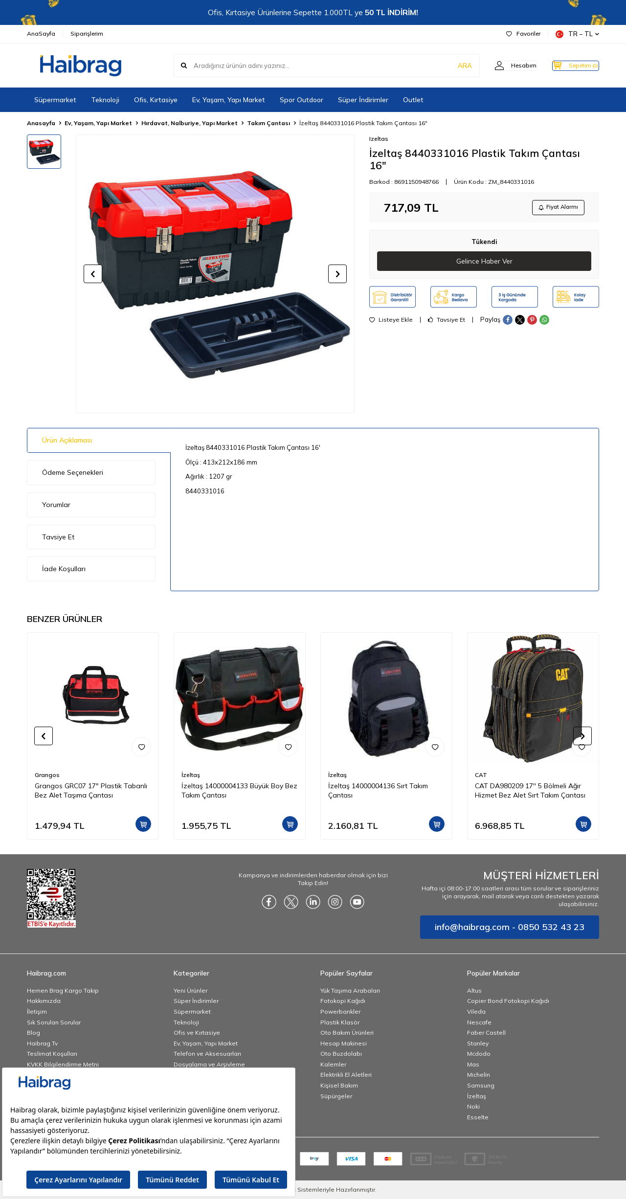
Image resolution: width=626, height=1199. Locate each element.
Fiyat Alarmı (556, 208)
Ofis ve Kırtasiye (197, 1032)
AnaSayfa (41, 33)
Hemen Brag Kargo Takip (63, 990)
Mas (473, 1064)
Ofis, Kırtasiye (156, 99)
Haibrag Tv (42, 1043)
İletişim (37, 1011)
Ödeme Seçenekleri (72, 472)
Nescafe (479, 1022)
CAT (481, 774)
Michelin (478, 1074)
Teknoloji (105, 99)
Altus (474, 990)
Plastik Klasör (339, 1022)
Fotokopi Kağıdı (342, 1000)
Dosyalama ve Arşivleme (209, 1064)
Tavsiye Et (446, 322)
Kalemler (333, 1064)
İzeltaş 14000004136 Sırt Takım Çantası (378, 790)
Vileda (476, 1011)
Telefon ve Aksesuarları (207, 1053)
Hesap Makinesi (343, 1043)
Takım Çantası (268, 123)
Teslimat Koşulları (52, 1053)
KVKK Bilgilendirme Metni (63, 1064)
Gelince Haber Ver (484, 263)
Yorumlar (56, 504)
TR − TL (577, 34)
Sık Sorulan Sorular (54, 1022)
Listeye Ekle (391, 322)
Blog (33, 1032)
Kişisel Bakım (339, 1085)
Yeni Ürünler (190, 990)
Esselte (478, 1117)
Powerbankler (340, 1011)
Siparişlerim (86, 33)
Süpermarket (55, 99)
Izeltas (378, 138)
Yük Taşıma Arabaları (350, 990)
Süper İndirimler (363, 99)
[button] (93, 274)
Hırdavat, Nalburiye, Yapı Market (189, 123)
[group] (215, 274)
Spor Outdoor (301, 99)
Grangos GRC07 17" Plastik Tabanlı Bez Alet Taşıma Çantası (91, 790)
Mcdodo (479, 1053)
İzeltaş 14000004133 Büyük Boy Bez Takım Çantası (239, 790)
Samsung (480, 1085)
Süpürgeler (336, 1096)
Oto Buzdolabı (341, 1053)
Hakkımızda (44, 1000)
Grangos (47, 774)
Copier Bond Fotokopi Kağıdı (508, 1000)
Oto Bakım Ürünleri (347, 1032)
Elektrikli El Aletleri (346, 1074)
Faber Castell (486, 1032)
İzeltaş (190, 774)
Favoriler (523, 33)
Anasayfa (41, 123)
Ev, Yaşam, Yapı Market (228, 99)
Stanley (478, 1043)
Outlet (413, 99)
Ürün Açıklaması (67, 440)
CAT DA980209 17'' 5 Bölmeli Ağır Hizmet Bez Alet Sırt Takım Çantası (530, 790)
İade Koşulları (64, 568)
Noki (473, 1106)
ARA (446, 65)
